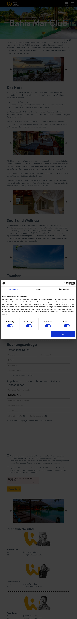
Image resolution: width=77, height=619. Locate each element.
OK (63, 334)
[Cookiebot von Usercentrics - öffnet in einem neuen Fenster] (66, 283)
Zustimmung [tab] (13, 289)
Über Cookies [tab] (64, 289)
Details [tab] (38, 289)
